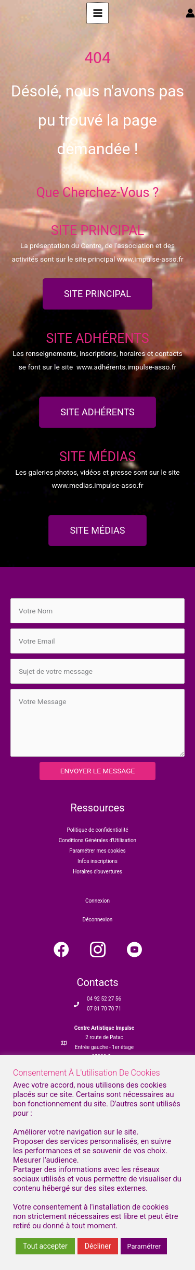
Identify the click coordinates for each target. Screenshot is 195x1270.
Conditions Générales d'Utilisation (97, 840)
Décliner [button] (98, 1246)
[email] (97, 641)
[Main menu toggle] (97, 13)
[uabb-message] (97, 723)
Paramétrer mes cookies (97, 851)
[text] (97, 610)
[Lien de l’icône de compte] (190, 13)
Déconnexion (98, 919)
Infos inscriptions (97, 861)
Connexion (97, 901)
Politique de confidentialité (97, 830)
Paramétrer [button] (144, 1246)
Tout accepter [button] (45, 1246)
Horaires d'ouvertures (97, 871)
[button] (61, 949)
